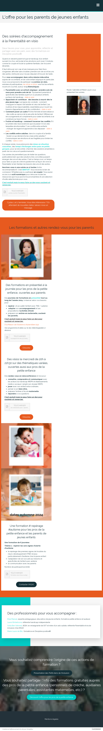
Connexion (96, 729)
